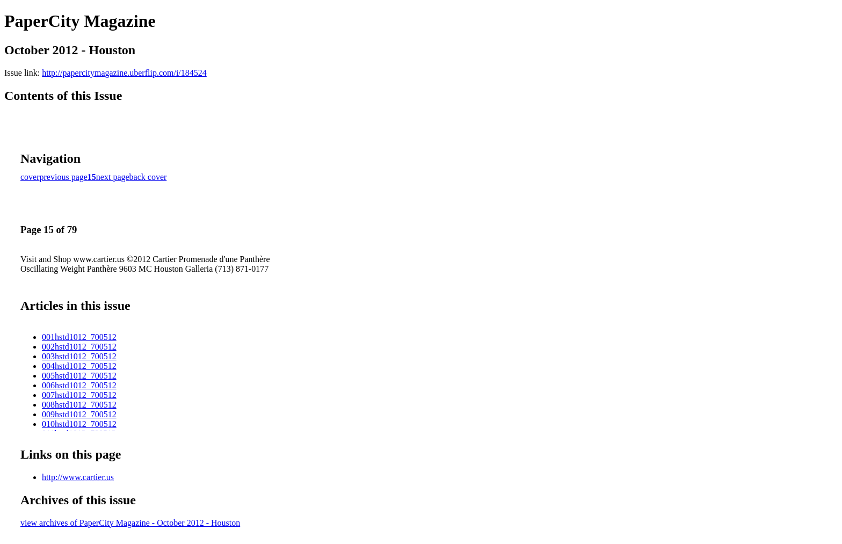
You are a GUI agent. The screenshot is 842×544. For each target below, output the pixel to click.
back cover (148, 177)
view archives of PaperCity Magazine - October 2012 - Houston (130, 522)
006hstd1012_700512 (79, 385)
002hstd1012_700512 (79, 346)
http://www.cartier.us (78, 477)
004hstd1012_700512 (79, 366)
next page (112, 177)
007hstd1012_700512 (79, 395)
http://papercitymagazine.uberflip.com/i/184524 (124, 72)
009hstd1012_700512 (79, 414)
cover (30, 177)
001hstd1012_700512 (79, 337)
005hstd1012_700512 (79, 375)
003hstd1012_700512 (79, 356)
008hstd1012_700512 (79, 404)
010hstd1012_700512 (79, 424)
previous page (64, 177)
